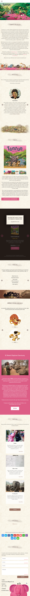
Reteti (12, 378)
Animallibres (14, 55)
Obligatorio (26, 559)
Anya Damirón (14, 51)
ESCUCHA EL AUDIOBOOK (10, 199)
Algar (16, 53)
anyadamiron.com (15, 221)
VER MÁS (15, 509)
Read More (21, 451)
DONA (15, 408)
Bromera (24, 54)
